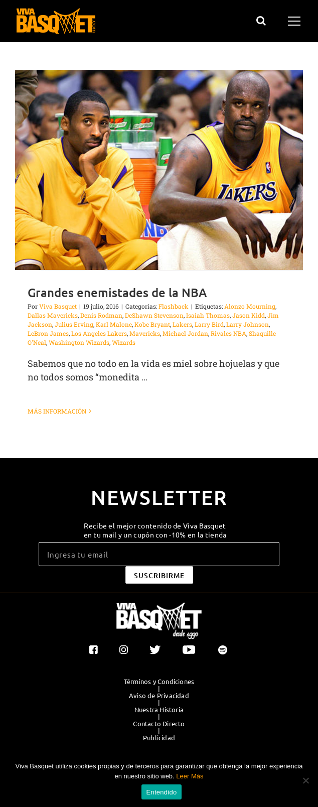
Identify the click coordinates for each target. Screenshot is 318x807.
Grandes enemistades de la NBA (117, 292)
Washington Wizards (79, 342)
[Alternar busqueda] (261, 21)
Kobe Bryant (152, 324)
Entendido (161, 792)
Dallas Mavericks (53, 315)
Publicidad (159, 737)
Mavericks (144, 333)
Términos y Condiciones (159, 681)
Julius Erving (74, 324)
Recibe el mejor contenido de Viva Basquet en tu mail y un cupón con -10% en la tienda (155, 530)
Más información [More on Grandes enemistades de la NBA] (57, 411)
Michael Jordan (185, 333)
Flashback (173, 306)
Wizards (123, 342)
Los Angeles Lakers (99, 333)
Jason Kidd (248, 315)
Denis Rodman (101, 315)
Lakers (182, 324)
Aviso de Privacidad (159, 695)
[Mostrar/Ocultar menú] (295, 21)
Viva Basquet (58, 306)
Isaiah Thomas (208, 315)
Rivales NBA (228, 333)
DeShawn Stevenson (154, 315)
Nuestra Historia (159, 709)
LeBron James (48, 333)
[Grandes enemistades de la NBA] (159, 170)
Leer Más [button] (189, 776)
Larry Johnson (247, 324)
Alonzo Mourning (249, 306)
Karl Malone (114, 324)
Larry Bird (209, 324)
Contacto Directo (159, 723)
